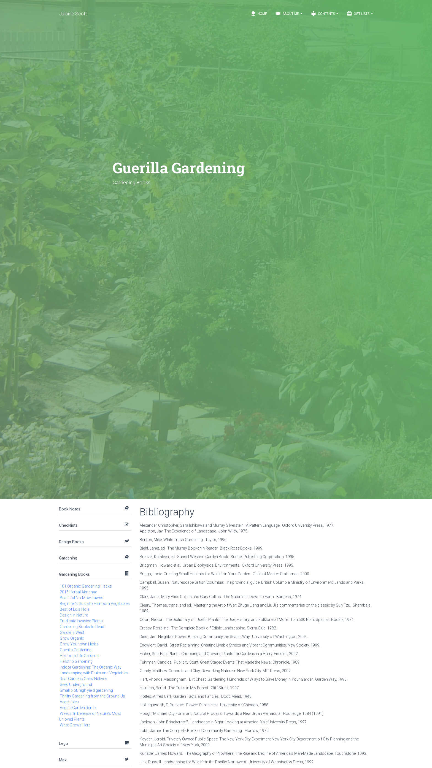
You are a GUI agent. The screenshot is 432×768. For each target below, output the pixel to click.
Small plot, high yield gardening (86, 690)
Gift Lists (360, 13)
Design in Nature (74, 615)
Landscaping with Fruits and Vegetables (94, 673)
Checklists (68, 525)
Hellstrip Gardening (76, 661)
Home (258, 13)
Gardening (68, 558)
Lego (63, 743)
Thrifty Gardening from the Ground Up (92, 696)
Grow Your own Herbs (79, 644)
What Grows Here (75, 725)
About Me (289, 13)
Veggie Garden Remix (78, 707)
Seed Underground (76, 684)
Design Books (71, 541)
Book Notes (69, 509)
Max (62, 760)
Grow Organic (72, 638)
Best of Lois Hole (74, 609)
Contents (324, 13)
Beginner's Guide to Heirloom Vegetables (95, 603)
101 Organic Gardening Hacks (86, 586)
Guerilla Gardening (75, 650)
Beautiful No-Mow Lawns (81, 598)
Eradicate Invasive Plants (81, 621)
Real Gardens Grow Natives (83, 679)
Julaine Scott (73, 14)
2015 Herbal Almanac (78, 592)
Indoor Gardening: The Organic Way (90, 667)
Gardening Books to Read (82, 626)
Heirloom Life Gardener (80, 655)
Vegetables (69, 702)
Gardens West (72, 632)
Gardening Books (74, 574)
